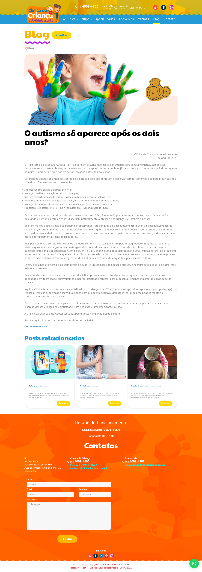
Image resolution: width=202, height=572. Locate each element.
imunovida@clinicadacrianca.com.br (145, 464)
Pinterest (106, 556)
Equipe (84, 19)
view (44, 327)
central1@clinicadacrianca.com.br (89, 468)
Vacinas (143, 19)
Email (29, 489)
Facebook (163, 7)
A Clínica (69, 19)
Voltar (62, 35)
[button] (194, 563)
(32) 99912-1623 (85, 465)
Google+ (155, 7)
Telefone (83, 489)
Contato (169, 19)
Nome (29, 479)
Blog (156, 19)
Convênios (126, 19)
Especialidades (104, 19)
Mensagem (32, 499)
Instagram (171, 7)
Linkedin (101, 556)
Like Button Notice (32, 327)
